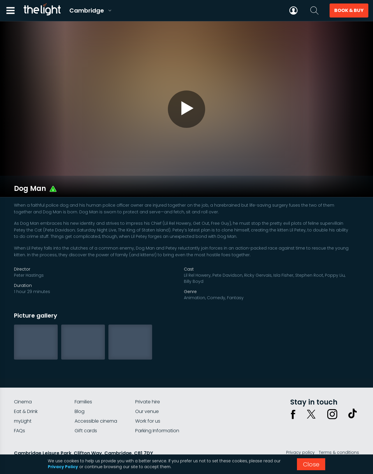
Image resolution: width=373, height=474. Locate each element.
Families (83, 384)
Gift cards (86, 413)
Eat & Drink (26, 394)
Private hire (147, 384)
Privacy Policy (63, 467)
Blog (80, 394)
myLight (22, 404)
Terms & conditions (339, 435)
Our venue (147, 394)
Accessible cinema (96, 404)
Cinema (23, 384)
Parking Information (157, 413)
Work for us (147, 404)
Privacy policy (300, 435)
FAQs (19, 413)
